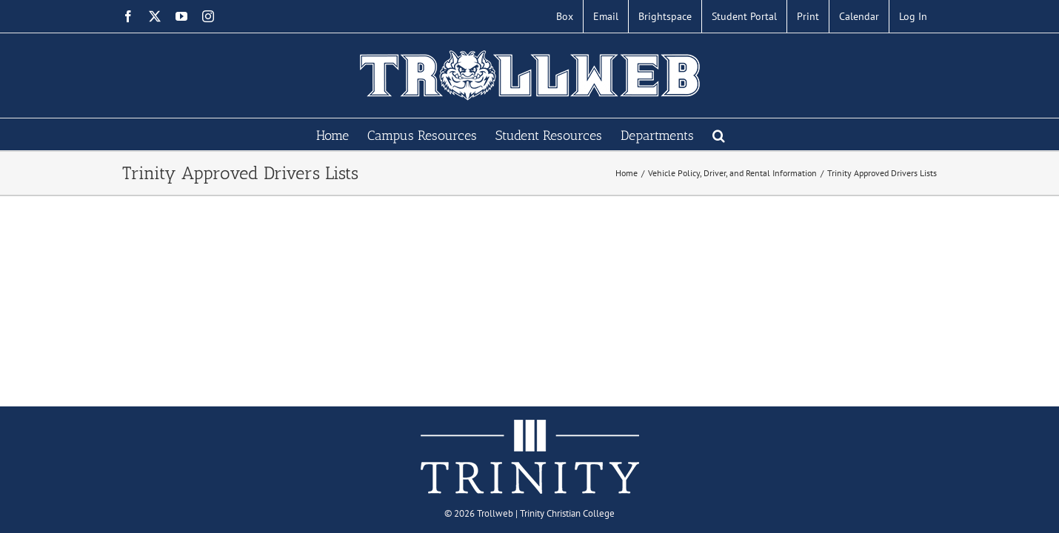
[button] (757, 134)
